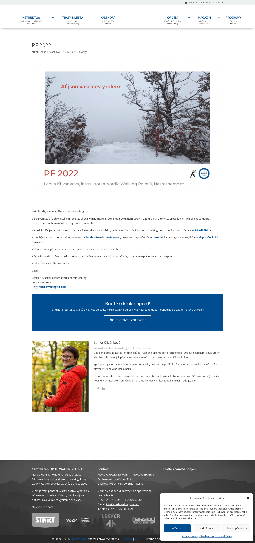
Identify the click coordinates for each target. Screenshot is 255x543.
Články (83, 51)
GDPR (138, 539)
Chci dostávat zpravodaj (127, 319)
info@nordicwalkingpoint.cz (122, 504)
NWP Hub (191, 3)
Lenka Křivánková (49, 51)
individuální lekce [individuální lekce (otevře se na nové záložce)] (201, 230)
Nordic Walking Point (52, 287)
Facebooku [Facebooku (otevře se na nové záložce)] (92, 237)
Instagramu (113, 237)
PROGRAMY (233, 21)
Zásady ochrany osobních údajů (215, 536)
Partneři (205, 3)
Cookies (127, 539)
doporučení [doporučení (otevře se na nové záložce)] (206, 237)
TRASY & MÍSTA (72, 21)
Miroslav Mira (78, 539)
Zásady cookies (190, 536)
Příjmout (177, 528)
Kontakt (218, 3)
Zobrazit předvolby (236, 528)
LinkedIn (157, 237)
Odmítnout (206, 528)
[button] (248, 498)
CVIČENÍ (173, 21)
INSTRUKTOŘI (31, 21)
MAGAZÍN (204, 21)
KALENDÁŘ (108, 21)
